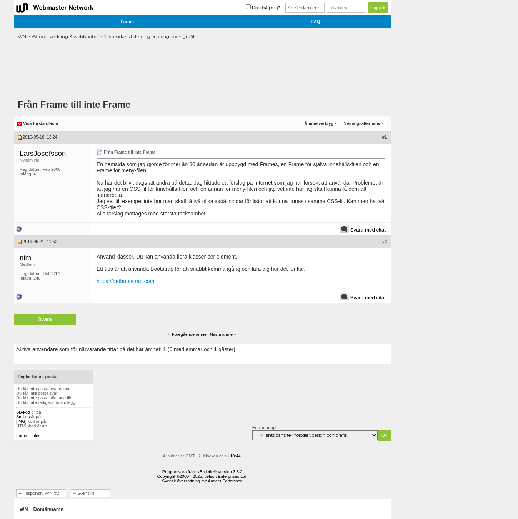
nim (25, 258)
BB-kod (23, 412)
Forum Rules (28, 435)
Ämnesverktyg (318, 123)
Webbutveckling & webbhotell (65, 36)
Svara (45, 319)
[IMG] (21, 421)
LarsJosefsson (43, 153)
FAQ (315, 21)
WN (22, 36)
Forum (127, 21)
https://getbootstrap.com (125, 281)
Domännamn (48, 509)
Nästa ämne (221, 334)
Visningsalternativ (362, 123)
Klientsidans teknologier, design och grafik (149, 36)
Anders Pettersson (225, 481)
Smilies (23, 416)
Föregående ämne (189, 334)
